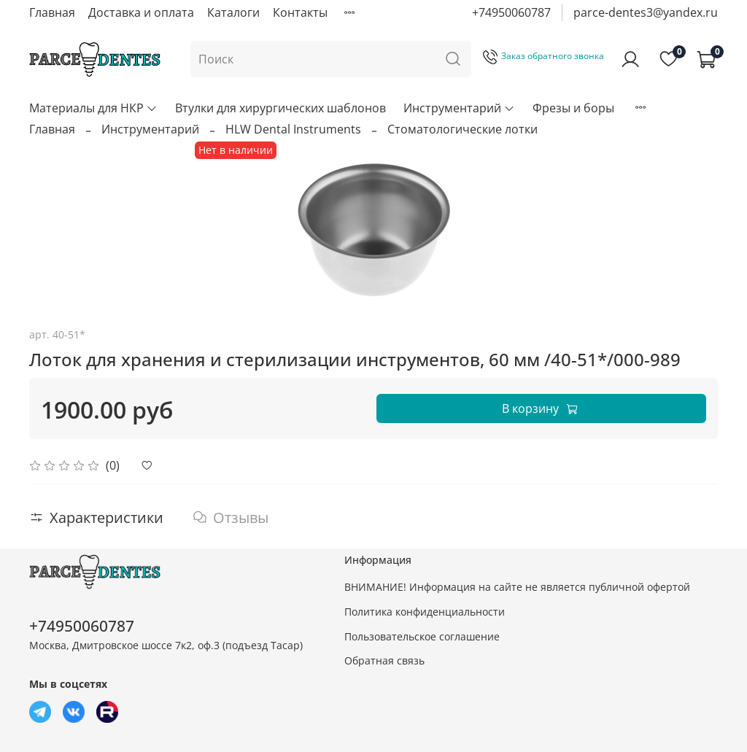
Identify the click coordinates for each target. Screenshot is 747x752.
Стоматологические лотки (462, 129)
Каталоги (233, 12)
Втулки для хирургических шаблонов (280, 108)
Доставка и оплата (141, 12)
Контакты (300, 12)
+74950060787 (511, 12)
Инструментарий (459, 108)
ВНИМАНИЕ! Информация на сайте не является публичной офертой (517, 587)
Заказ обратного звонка (543, 56)
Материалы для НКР (93, 108)
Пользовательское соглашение (422, 636)
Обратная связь (384, 660)
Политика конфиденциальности (424, 612)
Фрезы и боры (573, 108)
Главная (52, 12)
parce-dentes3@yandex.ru (645, 12)
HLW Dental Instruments (293, 129)
